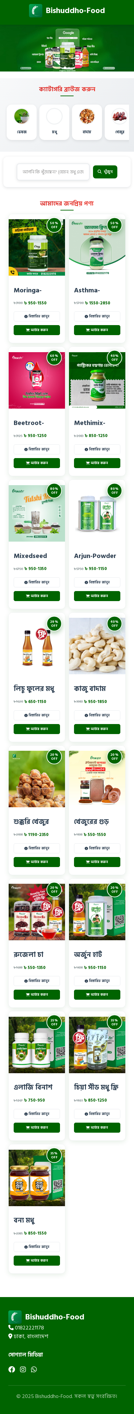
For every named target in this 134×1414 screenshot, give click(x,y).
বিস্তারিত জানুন (36, 316)
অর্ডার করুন (37, 330)
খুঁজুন (105, 172)
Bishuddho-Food (67, 10)
